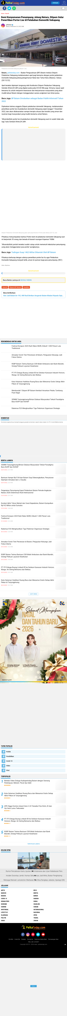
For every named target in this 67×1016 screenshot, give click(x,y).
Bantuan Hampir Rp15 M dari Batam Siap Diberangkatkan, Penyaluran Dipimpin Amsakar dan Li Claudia (27, 479)
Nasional (37, 912)
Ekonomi (4, 904)
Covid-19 (9, 761)
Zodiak (36, 920)
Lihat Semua (33, 594)
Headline (26, 287)
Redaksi (23, 939)
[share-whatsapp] (14, 8)
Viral (7, 770)
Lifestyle (4, 912)
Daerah (4, 287)
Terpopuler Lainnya (33, 844)
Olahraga (4, 915)
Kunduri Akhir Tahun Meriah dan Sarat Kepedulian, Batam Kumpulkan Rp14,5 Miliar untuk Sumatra (27, 504)
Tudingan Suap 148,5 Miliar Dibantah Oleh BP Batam (33, 252)
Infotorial (4, 909)
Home (2, 13)
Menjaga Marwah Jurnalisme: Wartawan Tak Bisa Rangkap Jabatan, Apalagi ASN (34, 880)
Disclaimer (30, 939)
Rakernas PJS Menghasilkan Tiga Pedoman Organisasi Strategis (25, 529)
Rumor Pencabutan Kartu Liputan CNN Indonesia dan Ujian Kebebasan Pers (34, 871)
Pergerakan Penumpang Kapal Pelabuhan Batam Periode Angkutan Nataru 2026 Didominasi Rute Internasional (26, 491)
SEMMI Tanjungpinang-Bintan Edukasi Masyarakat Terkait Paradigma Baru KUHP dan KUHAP (27, 466)
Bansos (3, 893)
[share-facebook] (4, 8)
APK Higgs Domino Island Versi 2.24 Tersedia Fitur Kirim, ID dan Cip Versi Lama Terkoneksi (28, 807)
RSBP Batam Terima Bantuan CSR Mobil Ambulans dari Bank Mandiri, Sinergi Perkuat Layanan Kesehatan (27, 555)
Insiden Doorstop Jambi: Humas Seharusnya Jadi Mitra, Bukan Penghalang (34, 876)
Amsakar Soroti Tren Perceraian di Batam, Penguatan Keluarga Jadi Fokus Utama (26, 543)
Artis (3, 890)
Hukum (36, 907)
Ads (33, 986)
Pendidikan (10, 756)
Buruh (36, 896)
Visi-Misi (11, 939)
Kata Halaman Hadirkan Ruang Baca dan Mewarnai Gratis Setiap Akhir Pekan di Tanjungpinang (27, 581)
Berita (36, 893)
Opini (35, 915)
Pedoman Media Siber (41, 939)
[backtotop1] (65, 944)
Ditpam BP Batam (15, 287)
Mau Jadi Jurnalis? (33, 942)
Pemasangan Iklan (53, 939)
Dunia (35, 901)
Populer (55, 3)
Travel (36, 918)
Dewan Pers (5, 901)
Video (8, 766)
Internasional (39, 909)
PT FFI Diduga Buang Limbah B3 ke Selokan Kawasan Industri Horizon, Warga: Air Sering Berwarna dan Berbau (27, 568)
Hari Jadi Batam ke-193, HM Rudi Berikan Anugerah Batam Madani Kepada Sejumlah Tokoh (33, 296)
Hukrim (3, 907)
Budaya (3, 896)
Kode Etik (17, 939)
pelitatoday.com (13, 73)
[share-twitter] (9, 8)
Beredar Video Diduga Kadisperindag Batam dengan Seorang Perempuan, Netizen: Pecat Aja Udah (27, 782)
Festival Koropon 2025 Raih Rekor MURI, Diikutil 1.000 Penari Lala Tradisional (25, 517)
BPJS (35, 890)
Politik (8, 752)
